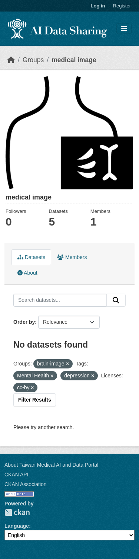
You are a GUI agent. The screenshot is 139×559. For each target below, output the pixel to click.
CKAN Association (25, 484)
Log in (98, 6)
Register (122, 6)
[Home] (11, 60)
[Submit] (116, 300)
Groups (33, 60)
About (27, 273)
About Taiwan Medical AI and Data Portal (51, 465)
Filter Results (34, 400)
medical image (74, 60)
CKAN (17, 512)
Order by (24, 322)
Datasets (31, 257)
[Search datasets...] (60, 300)
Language (16, 526)
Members (72, 257)
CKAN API (16, 474)
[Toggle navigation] (124, 28)
